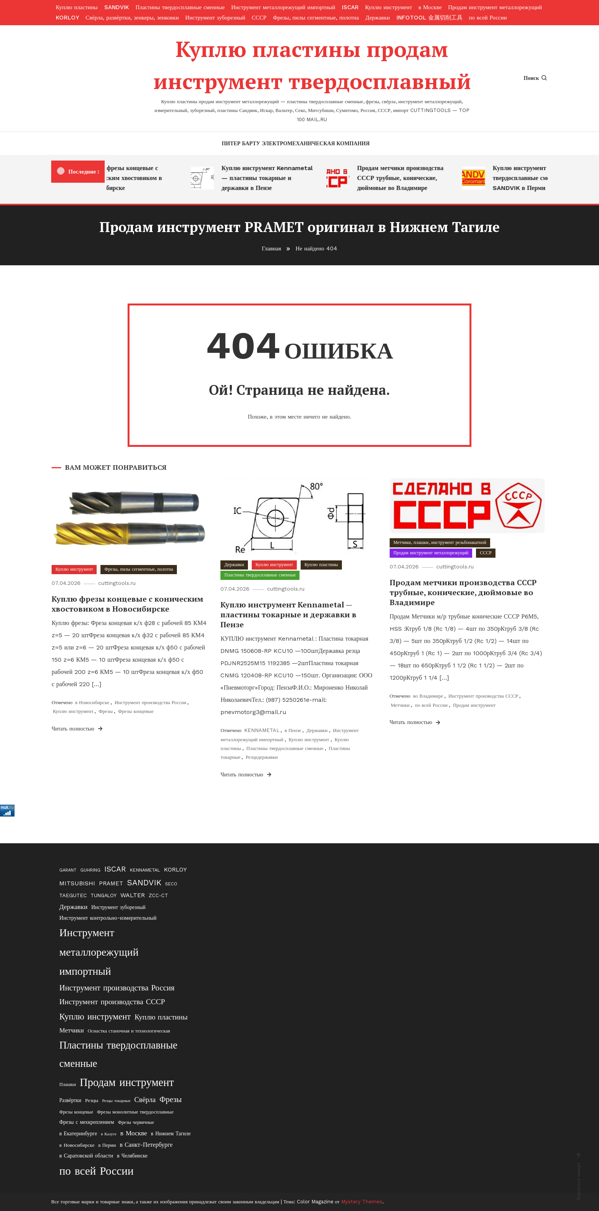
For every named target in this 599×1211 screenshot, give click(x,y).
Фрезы (106, 711)
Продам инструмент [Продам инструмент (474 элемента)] (127, 1082)
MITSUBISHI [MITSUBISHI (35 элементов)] (77, 883)
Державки (378, 17)
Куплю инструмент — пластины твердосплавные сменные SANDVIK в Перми (542, 178)
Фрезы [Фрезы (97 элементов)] (170, 1099)
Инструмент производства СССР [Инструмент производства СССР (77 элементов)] (112, 1001)
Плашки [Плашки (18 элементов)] (67, 1084)
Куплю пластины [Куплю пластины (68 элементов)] (161, 1017)
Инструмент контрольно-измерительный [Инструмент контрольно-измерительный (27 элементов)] (108, 917)
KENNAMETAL (261, 730)
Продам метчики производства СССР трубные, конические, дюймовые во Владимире (404, 178)
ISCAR (350, 7)
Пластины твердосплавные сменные (180, 7)
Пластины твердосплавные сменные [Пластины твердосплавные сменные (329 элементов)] (118, 1054)
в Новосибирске (92, 702)
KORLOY (67, 17)
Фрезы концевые (136, 711)
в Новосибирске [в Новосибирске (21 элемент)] (76, 1145)
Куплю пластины (77, 7)
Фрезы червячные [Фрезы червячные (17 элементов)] (136, 1122)
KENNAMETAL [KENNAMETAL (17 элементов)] (145, 870)
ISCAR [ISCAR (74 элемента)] (115, 869)
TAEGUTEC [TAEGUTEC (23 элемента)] (73, 895)
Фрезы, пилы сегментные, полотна (316, 17)
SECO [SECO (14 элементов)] (171, 883)
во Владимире (428, 696)
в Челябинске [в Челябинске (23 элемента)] (132, 1156)
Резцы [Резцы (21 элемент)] (92, 1100)
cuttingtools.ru (117, 583)
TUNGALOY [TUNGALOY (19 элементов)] (104, 895)
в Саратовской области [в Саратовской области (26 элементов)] (86, 1156)
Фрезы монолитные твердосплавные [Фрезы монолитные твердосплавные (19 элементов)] (135, 1112)
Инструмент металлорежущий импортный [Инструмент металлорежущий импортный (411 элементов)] (98, 951)
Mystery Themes (361, 1202)
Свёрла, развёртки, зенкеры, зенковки (132, 17)
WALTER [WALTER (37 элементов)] (132, 895)
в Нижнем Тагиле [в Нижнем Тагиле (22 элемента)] (171, 1133)
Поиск (536, 78)
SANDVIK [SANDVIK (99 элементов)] (144, 882)
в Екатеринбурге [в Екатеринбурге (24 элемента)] (78, 1133)
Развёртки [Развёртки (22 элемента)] (70, 1100)
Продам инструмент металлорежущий (495, 7)
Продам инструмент (474, 705)
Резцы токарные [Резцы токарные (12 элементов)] (116, 1100)
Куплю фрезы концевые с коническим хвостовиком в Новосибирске (128, 178)
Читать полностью (78, 728)
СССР (259, 17)
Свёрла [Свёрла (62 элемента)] (145, 1100)
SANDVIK (116, 7)
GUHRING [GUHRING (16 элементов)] (90, 870)
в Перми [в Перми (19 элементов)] (107, 1145)
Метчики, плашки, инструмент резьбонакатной (439, 542)
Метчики (400, 705)
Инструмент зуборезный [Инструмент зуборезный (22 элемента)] (118, 907)
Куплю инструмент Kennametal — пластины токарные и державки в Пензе (271, 178)
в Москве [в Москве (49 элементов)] (133, 1133)
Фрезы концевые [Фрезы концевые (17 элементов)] (76, 1112)
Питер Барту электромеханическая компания (295, 143)
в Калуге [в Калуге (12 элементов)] (108, 1133)
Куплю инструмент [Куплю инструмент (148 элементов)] (95, 1016)
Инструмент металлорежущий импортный (283, 7)
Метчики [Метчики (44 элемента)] (71, 1030)
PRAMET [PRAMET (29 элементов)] (111, 883)
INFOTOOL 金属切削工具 (430, 17)
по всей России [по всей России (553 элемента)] (96, 1170)
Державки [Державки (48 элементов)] (73, 907)
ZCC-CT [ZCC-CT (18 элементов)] (158, 895)
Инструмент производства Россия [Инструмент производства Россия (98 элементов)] (117, 987)
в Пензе (293, 730)
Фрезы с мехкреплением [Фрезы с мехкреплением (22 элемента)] (86, 1122)
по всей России (488, 17)
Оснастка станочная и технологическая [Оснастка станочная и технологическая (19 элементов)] (128, 1031)
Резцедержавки (262, 757)
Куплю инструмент (388, 7)
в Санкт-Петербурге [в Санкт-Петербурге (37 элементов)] (146, 1144)
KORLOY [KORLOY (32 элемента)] (175, 869)
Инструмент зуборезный (215, 17)
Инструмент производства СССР (483, 696)
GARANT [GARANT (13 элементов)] (67, 870)
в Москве (430, 7)
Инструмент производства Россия (150, 702)
